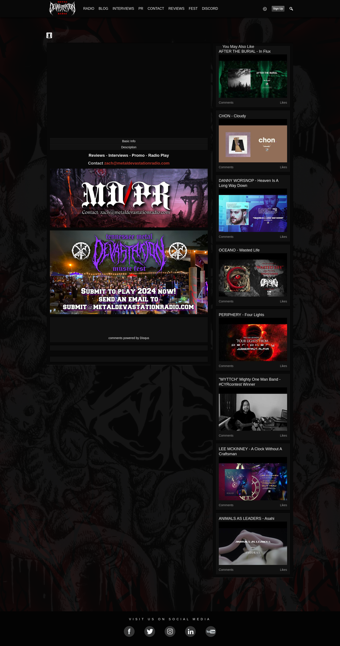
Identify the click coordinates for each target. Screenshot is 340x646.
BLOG (103, 8)
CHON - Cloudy (232, 116)
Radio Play (158, 155)
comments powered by (128, 338)
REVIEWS (176, 8)
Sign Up (278, 8)
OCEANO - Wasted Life (239, 250)
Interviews (118, 155)
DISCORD (210, 8)
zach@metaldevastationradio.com (137, 163)
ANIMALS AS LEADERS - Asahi (246, 518)
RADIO (88, 8)
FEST (193, 8)
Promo (139, 155)
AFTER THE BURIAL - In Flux (245, 51)
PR (140, 8)
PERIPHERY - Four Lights (241, 315)
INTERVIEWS (123, 8)
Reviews (97, 155)
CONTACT (156, 8)
